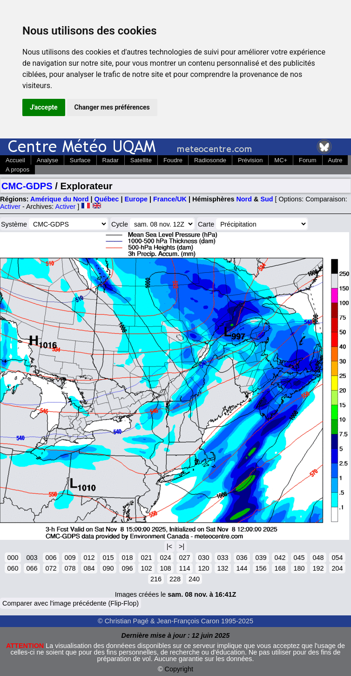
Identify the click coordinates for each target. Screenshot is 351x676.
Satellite (141, 160)
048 (318, 557)
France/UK (170, 199)
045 (298, 557)
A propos (17, 169)
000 (12, 557)
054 (337, 557)
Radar (110, 160)
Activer (10, 206)
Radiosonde (210, 160)
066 (31, 568)
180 (298, 568)
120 (203, 568)
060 (12, 568)
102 (146, 568)
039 (260, 557)
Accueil (15, 160)
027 (184, 557)
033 (222, 557)
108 (165, 568)
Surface (80, 160)
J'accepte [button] (44, 107)
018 (127, 557)
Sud (266, 199)
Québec (106, 199)
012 (88, 557)
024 (165, 557)
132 (222, 568)
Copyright (179, 669)
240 (194, 579)
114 (184, 568)
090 (108, 568)
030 (203, 557)
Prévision (250, 160)
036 (241, 557)
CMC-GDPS (27, 186)
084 (88, 568)
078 (69, 568)
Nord (244, 199)
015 (108, 557)
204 (337, 568)
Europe (136, 199)
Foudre (172, 160)
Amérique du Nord (59, 199)
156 (260, 568)
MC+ (280, 160)
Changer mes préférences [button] (112, 107)
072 (50, 568)
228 (175, 579)
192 (318, 568)
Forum (307, 160)
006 (50, 557)
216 (156, 579)
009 (69, 557)
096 (127, 568)
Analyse (47, 160)
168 (279, 568)
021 (146, 557)
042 (279, 557)
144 (241, 568)
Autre (335, 160)
